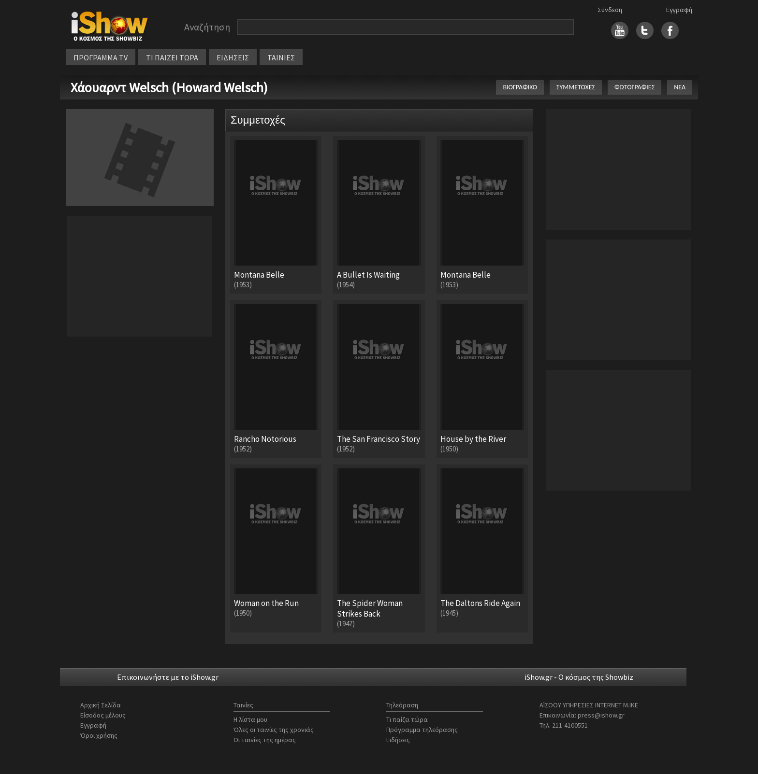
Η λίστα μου (250, 719)
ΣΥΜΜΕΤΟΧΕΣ (575, 87)
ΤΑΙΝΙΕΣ (281, 57)
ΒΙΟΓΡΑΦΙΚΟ (520, 87)
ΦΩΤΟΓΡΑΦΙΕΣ (634, 87)
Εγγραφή (679, 9)
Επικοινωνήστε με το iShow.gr (168, 677)
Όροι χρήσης (98, 735)
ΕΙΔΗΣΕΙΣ (233, 57)
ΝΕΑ (679, 87)
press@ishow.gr (601, 715)
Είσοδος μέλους (103, 715)
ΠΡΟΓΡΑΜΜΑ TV (100, 57)
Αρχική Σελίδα (100, 705)
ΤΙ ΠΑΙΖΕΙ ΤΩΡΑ (172, 57)
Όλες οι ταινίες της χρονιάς (273, 729)
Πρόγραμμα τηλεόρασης (422, 729)
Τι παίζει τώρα (407, 719)
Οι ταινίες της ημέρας (264, 739)
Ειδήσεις (398, 739)
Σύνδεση (610, 9)
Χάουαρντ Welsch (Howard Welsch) (169, 87)
